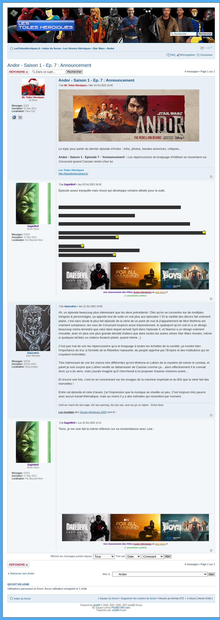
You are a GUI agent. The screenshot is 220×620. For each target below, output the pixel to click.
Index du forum (52, 48)
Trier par (128, 556)
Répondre (18, 72)
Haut (211, 176)
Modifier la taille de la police (209, 47)
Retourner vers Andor (22, 573)
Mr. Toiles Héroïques (75, 85)
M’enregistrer (187, 54)
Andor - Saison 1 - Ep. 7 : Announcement (49, 65)
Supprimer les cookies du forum (139, 598)
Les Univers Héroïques (77, 48)
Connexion (206, 54)
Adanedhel (70, 306)
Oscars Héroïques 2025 (93, 412)
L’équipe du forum (108, 598)
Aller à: (106, 574)
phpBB (96, 605)
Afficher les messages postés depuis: (82, 556)
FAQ (172, 54)
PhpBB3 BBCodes (120, 607)
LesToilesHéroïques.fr (27, 48)
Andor (110, 48)
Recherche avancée (201, 37)
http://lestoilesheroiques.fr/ (73, 173)
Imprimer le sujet (202, 47)
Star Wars (99, 48)
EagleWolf (69, 184)
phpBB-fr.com (119, 610)
